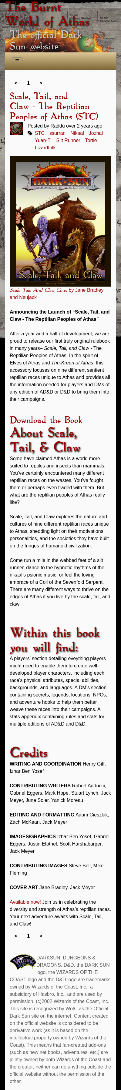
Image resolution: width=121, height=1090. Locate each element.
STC (40, 133)
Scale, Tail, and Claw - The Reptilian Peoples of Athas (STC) (54, 106)
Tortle (91, 140)
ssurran (57, 133)
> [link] (40, 83)
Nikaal (77, 133)
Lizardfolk (45, 147)
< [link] (16, 83)
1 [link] (28, 83)
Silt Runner (68, 140)
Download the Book (46, 420)
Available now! (25, 902)
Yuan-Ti (43, 140)
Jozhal (96, 133)
